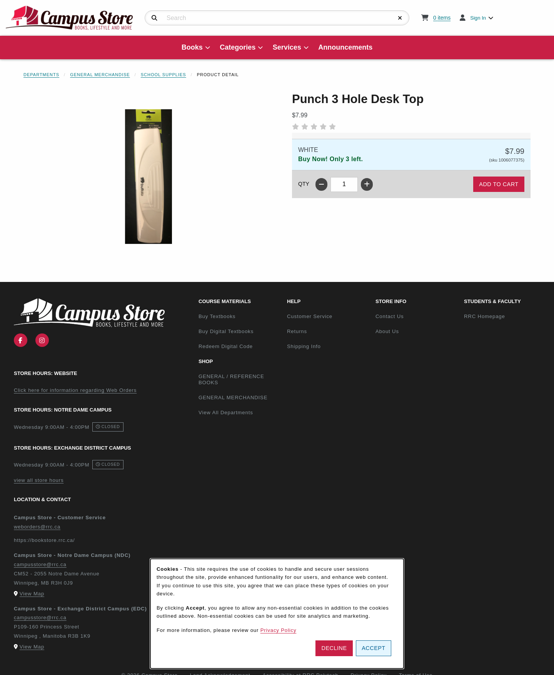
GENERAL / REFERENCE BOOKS (231, 379)
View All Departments (226, 412)
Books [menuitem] (192, 47)
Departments (41, 74)
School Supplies (163, 74)
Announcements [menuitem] (345, 47)
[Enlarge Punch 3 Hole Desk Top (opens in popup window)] (148, 176)
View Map (32, 594)
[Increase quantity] (367, 184)
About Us (387, 331)
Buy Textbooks (217, 316)
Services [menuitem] (287, 47)
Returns (297, 331)
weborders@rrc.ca (37, 527)
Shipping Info (304, 346)
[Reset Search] (400, 18)
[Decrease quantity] (321, 184)
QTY (303, 184)
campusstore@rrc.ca (40, 564)
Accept (373, 648)
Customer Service (309, 316)
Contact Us (389, 316)
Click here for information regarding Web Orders (75, 390)
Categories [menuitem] (237, 47)
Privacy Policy (278, 630)
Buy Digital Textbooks (226, 331)
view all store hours (38, 480)
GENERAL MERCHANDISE (233, 397)
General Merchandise (100, 74)
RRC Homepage (505, 316)
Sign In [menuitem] (478, 18)
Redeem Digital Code (226, 346)
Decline (334, 648)
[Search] (154, 18)
